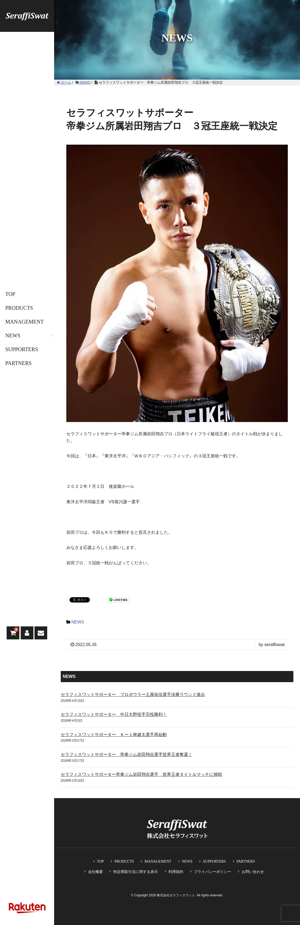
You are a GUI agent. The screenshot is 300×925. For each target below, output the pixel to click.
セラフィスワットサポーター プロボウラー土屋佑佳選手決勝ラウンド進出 (133, 694)
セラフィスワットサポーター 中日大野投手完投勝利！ (114, 714)
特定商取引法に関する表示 (135, 872)
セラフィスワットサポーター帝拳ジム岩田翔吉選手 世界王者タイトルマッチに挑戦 (141, 774)
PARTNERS (18, 363)
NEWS (12, 335)
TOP (10, 294)
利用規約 (175, 872)
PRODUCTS (19, 308)
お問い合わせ (253, 872)
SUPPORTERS (21, 349)
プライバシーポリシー (212, 872)
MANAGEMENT (24, 322)
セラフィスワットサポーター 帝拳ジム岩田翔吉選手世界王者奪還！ (126, 754)
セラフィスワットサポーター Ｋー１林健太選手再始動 (114, 734)
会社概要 (95, 872)
